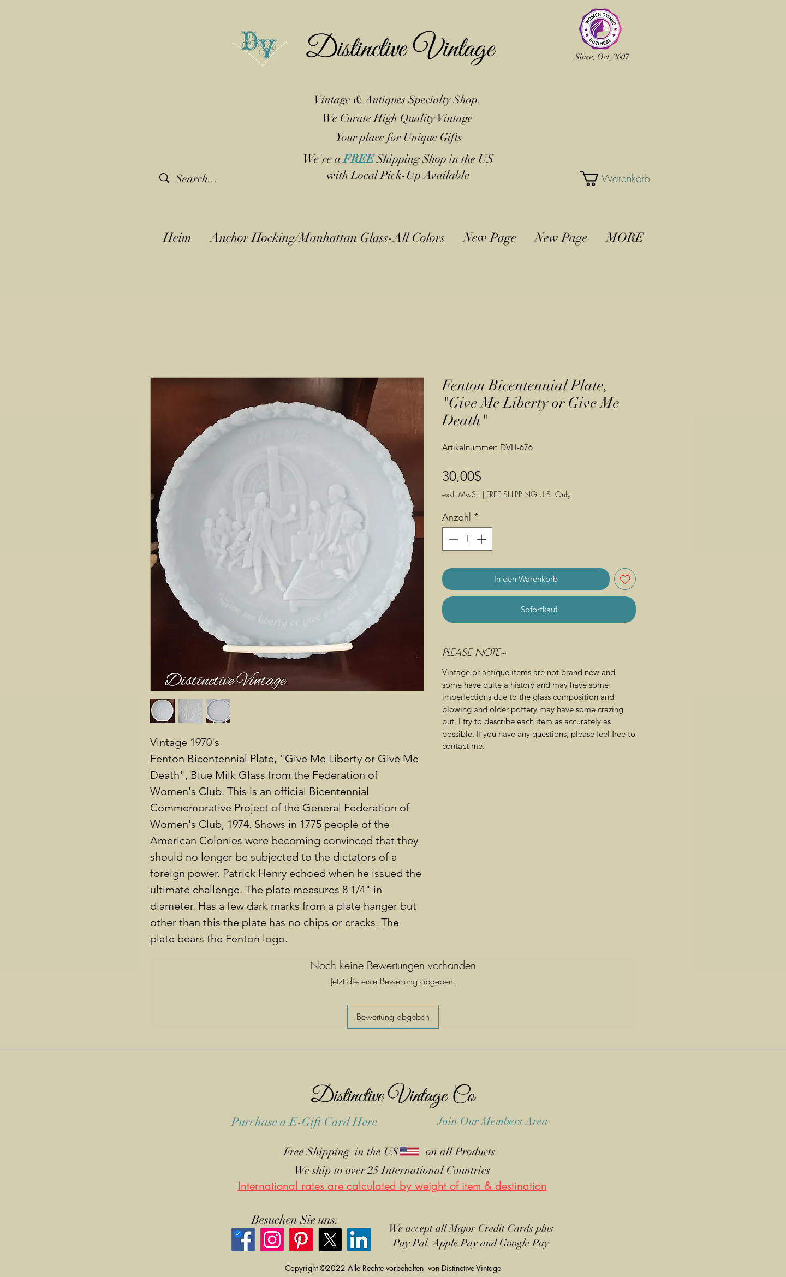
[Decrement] (452, 539)
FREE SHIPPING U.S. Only (528, 494)
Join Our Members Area (493, 1121)
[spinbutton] (467, 539)
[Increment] (482, 539)
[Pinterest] (301, 1239)
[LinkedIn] (359, 1239)
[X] (330, 1239)
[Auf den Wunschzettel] (625, 579)
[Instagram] (272, 1239)
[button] (606, 178)
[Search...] (216, 179)
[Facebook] (243, 1239)
